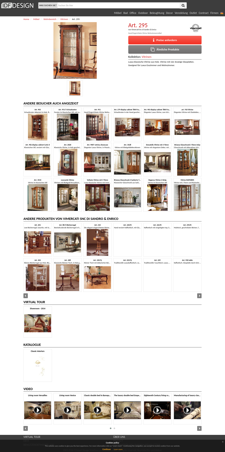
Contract (204, 13)
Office (133, 13)
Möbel (117, 13)
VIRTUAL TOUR (31, 437)
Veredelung (181, 13)
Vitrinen (146, 57)
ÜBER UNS (119, 437)
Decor (169, 13)
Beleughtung (157, 13)
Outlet (193, 13)
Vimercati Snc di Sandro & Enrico (143, 29)
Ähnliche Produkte (165, 49)
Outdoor (143, 13)
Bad (125, 13)
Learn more (118, 449)
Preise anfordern (165, 40)
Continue (106, 449)
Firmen (214, 13)
